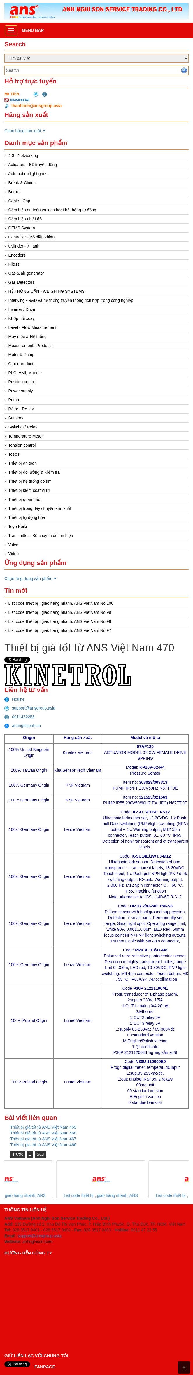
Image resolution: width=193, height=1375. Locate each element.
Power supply (20, 390)
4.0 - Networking (23, 155)
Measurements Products (30, 345)
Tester (13, 454)
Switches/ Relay (23, 427)
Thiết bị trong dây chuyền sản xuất (39, 508)
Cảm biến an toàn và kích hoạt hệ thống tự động (52, 210)
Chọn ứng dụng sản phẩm (30, 578)
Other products (22, 363)
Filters (14, 264)
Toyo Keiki (17, 526)
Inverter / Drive (21, 309)
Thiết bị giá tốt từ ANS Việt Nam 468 (43, 1133)
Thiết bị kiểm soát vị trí (29, 490)
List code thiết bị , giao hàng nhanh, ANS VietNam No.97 (59, 630)
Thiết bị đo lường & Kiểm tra (34, 472)
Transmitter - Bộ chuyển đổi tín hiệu (40, 535)
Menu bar (33, 30)
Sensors (15, 418)
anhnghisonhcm (22, 725)
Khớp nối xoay (21, 318)
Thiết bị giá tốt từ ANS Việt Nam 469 (43, 1127)
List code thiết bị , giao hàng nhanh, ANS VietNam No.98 (59, 621)
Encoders (17, 255)
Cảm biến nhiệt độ (25, 219)
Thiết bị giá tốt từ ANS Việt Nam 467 (43, 1139)
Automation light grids (28, 173)
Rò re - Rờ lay (21, 409)
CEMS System (21, 228)
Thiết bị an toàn (22, 463)
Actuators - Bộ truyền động (32, 164)
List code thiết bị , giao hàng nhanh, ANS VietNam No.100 (60, 603)
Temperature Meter (25, 436)
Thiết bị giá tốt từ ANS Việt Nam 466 (43, 1144)
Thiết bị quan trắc (24, 499)
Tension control (22, 445)
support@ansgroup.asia (29, 708)
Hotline (14, 699)
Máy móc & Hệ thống (27, 336)
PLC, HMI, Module (25, 372)
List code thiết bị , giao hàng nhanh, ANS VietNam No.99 (59, 612)
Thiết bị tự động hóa (26, 517)
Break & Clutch (22, 182)
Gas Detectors (21, 282)
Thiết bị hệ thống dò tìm (30, 481)
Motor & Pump (21, 354)
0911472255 (19, 716)
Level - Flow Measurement (32, 327)
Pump (13, 400)
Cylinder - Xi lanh (24, 246)
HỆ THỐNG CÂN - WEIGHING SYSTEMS (46, 291)
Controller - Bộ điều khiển (31, 237)
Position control (22, 381)
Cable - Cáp (19, 200)
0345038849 (20, 100)
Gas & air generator (26, 273)
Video (13, 553)
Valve (13, 544)
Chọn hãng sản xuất (24, 130)
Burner (14, 191)
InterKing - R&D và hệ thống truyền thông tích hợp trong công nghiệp (71, 300)
